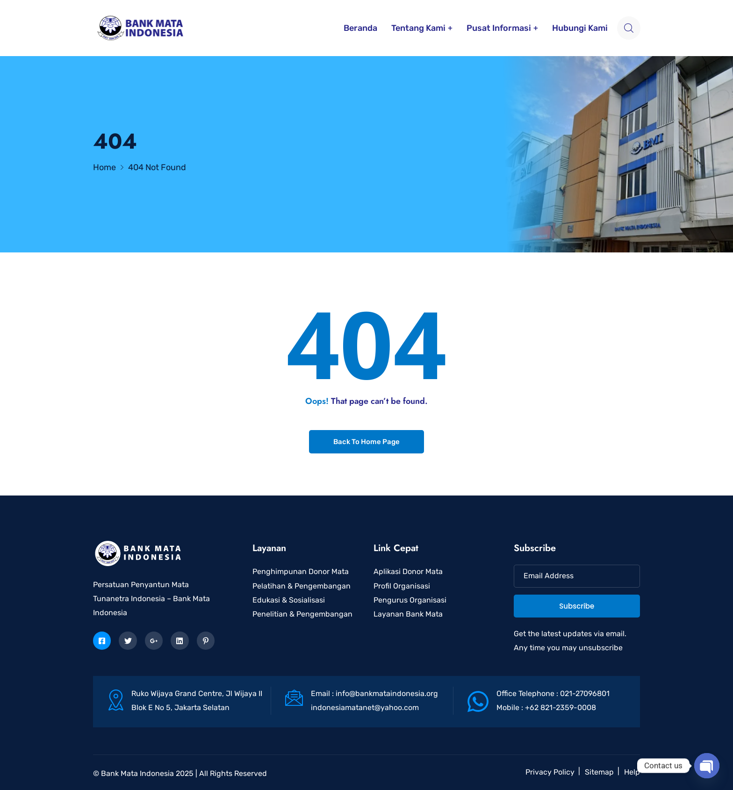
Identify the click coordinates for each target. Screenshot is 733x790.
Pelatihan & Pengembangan (301, 586)
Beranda (360, 28)
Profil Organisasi (402, 586)
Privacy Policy (550, 772)
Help (632, 772)
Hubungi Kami (580, 28)
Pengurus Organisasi (410, 600)
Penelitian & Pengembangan (302, 614)
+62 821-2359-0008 (560, 707)
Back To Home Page (366, 442)
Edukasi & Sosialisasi (288, 600)
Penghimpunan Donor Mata (300, 571)
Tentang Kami (418, 28)
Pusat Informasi (499, 28)
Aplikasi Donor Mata (408, 571)
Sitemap (599, 772)
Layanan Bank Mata (408, 614)
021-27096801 (585, 693)
